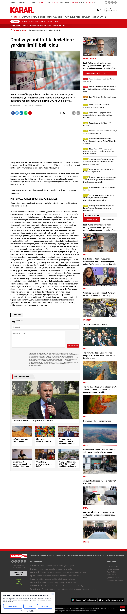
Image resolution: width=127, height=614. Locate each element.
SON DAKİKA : (15, 26)
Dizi (53, 586)
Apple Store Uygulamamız (112, 600)
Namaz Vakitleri (113, 569)
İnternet (50, 582)
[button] (61, 113)
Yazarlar (26, 17)
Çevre (56, 21)
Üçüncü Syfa (51, 566)
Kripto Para (52, 17)
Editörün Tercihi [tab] (108, 220)
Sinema (59, 586)
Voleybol (55, 576)
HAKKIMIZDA (34, 556)
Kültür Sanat (62, 579)
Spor (60, 17)
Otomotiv (57, 572)
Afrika (70, 569)
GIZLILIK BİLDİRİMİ (85, 556)
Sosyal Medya (59, 582)
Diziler (41, 579)
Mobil (44, 582)
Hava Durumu (112, 566)
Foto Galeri (35, 589)
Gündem (48, 586)
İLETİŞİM (43, 556)
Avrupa (59, 569)
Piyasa (43, 572)
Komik (65, 586)
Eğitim (31, 21)
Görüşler (86, 17)
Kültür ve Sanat (75, 589)
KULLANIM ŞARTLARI (71, 556)
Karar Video (75, 17)
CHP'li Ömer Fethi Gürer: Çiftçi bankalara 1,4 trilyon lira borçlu (44, 26)
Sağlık (54, 579)
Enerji (64, 572)
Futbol (39, 576)
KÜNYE (49, 556)
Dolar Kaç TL (112, 575)
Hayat (66, 17)
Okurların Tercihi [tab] (91, 220)
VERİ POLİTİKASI (98, 556)
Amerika (52, 569)
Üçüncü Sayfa (40, 21)
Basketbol (47, 576)
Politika (24, 21)
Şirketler (83, 572)
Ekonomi (41, 17)
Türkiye (49, 21)
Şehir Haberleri (113, 578)
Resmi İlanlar (97, 17)
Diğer (82, 576)
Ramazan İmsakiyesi (115, 580)
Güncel (17, 17)
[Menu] (105, 17)
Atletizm (63, 576)
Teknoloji (34, 582)
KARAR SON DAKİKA (18, 573)
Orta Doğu (43, 569)
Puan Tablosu (112, 572)
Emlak (49, 572)
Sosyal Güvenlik (73, 572)
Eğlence (71, 579)
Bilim (74, 582)
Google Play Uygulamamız (86, 600)
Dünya (34, 17)
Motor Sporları (73, 576)
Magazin (48, 579)
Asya (65, 569)
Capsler (52, 589)
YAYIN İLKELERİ (58, 556)
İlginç (71, 586)
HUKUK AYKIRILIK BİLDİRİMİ (114, 556)
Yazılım (69, 582)
